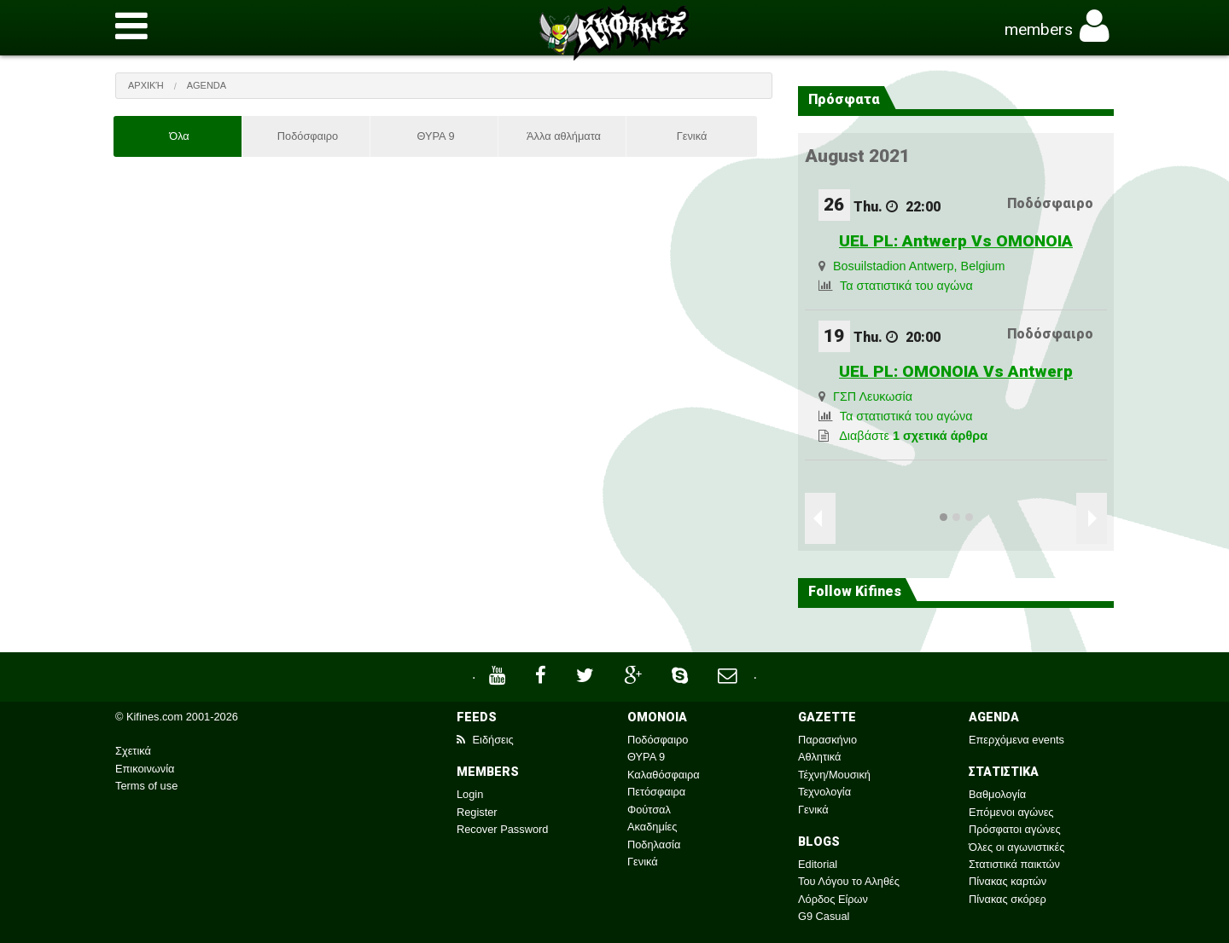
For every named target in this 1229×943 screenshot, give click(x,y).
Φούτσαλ (649, 809)
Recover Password (502, 829)
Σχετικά (133, 750)
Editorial (817, 864)
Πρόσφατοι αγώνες (1015, 829)
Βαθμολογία (997, 794)
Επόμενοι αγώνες (1011, 812)
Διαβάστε (913, 436)
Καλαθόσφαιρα (663, 774)
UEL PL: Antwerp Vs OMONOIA (956, 241)
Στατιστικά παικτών (1014, 864)
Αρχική (146, 85)
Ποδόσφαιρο (307, 136)
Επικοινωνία (144, 768)
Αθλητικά (819, 756)
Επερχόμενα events (1016, 739)
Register (477, 812)
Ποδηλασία (653, 844)
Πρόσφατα (844, 99)
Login (470, 794)
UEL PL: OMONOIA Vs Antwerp (956, 371)
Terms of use (146, 785)
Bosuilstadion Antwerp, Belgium (919, 266)
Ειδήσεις (485, 739)
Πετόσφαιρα (656, 791)
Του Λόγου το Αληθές (849, 881)
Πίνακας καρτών (1007, 881)
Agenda (206, 85)
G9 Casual (823, 916)
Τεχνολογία (824, 791)
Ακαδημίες (652, 826)
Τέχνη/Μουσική (834, 774)
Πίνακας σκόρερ (1007, 899)
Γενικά (692, 136)
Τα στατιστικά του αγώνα (906, 285)
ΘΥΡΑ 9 (435, 136)
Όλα (179, 136)
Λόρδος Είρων (833, 899)
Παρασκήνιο (827, 739)
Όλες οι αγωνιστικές (1016, 847)
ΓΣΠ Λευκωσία (872, 396)
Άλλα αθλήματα (564, 136)
